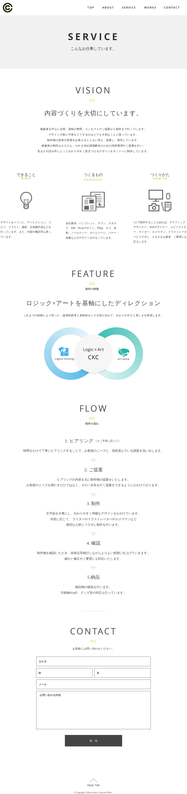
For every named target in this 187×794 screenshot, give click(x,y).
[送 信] (93, 740)
